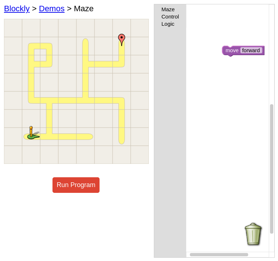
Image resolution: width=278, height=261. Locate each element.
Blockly (17, 8)
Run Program (75, 184)
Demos (51, 8)
